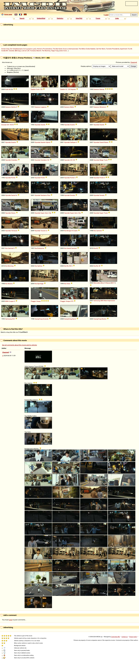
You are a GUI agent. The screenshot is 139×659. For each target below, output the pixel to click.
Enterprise (40, 248)
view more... (64, 51)
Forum (98, 18)
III (72, 231)
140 (10, 125)
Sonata (72, 195)
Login (106, 15)
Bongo (69, 231)
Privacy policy (133, 636)
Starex (106, 142)
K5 (97, 248)
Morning (10, 266)
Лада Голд (55, 51)
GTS (71, 301)
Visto (68, 284)
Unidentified (41, 18)
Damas (101, 89)
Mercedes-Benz (99, 283)
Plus (48, 195)
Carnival (99, 231)
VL (66, 89)
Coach (75, 231)
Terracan (14, 231)
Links (117, 18)
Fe (16, 195)
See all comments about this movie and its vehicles (19, 345)
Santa (13, 195)
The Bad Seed (57, 49)
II (76, 142)
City (50, 213)
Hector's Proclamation (44, 49)
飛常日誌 (18, 51)
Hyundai (37, 125)
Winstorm (102, 107)
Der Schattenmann (16, 49)
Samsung (97, 301)
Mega (101, 160)
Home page (6, 14)
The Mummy (46, 51)
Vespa (38, 301)
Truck (106, 160)
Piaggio (33, 301)
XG (48, 160)
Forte (38, 89)
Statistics (60, 18)
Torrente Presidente (112, 49)
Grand (101, 142)
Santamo (44, 195)
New (105, 301)
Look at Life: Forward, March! (31, 51)
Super (43, 213)
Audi (6, 89)
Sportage (40, 284)
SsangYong (38, 319)
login (10, 620)
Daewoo (96, 89)
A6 (10, 89)
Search (22, 18)
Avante (43, 125)
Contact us (124, 636)
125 (41, 89)
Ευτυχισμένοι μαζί (29, 49)
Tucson (43, 231)
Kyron (74, 319)
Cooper (11, 301)
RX (70, 266)
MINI (6, 301)
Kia (65, 231)
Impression (111, 301)
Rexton (104, 319)
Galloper (73, 142)
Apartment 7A (125, 49)
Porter (13, 178)
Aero (46, 213)
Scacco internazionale (70, 49)
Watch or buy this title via (14, 332)
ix (46, 231)
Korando (45, 319)
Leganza (43, 107)
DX (8, 125)
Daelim (33, 89)
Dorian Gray (5, 49)
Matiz (72, 107)
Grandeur (14, 160)
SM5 (102, 301)
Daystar (73, 89)
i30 (71, 160)
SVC (13, 319)
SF (99, 266)
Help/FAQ (79, 18)
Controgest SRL (115, 636)
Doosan (4, 125)
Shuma (10, 284)
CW (74, 160)
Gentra (13, 107)
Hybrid (48, 142)
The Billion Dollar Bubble (87, 49)
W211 (113, 283)
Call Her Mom (100, 49)
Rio (68, 266)
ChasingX (133, 62)
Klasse (108, 283)
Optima (39, 266)
